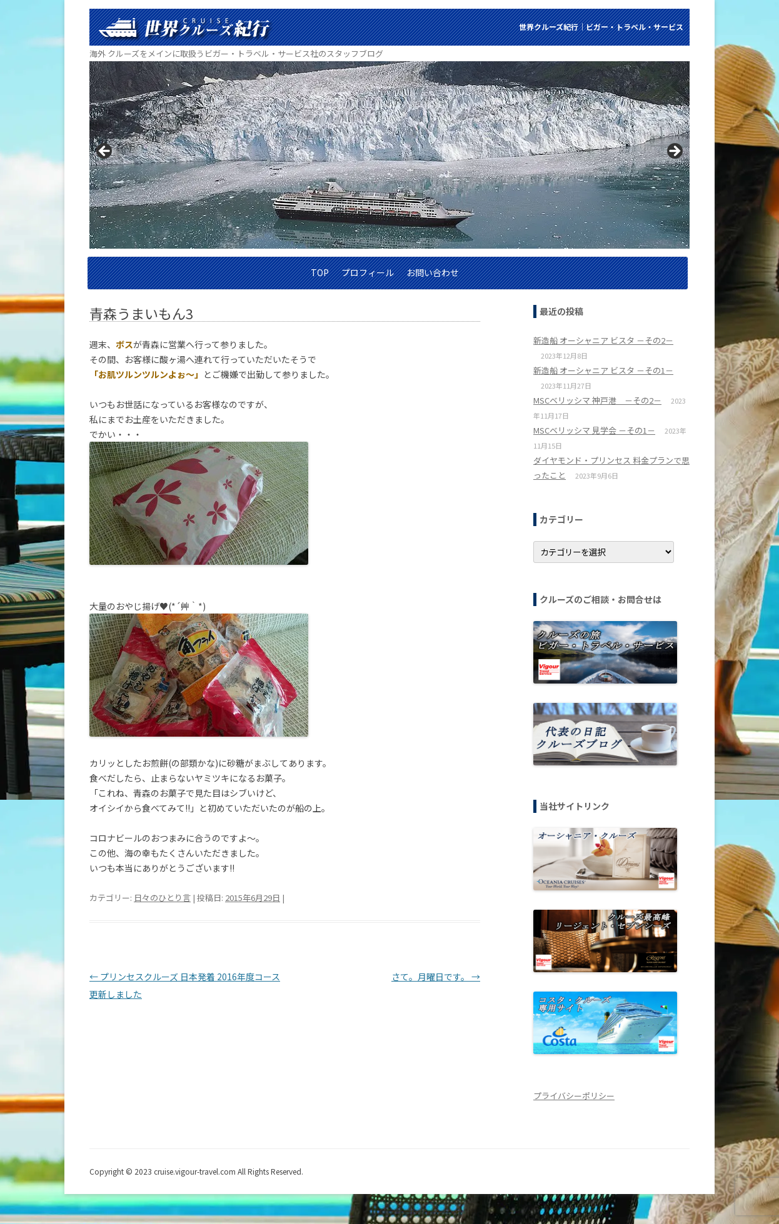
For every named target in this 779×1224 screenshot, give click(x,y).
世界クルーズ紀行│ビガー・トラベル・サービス (601, 26)
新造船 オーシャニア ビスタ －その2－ (603, 340)
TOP (320, 272)
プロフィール (367, 272)
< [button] (105, 151)
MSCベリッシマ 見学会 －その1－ (594, 430)
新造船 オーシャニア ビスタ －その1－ (603, 370)
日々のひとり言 (162, 897)
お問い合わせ (432, 272)
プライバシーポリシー (574, 1096)
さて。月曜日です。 (435, 976)
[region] (389, 155)
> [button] (674, 151)
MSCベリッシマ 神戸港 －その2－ (597, 400)
